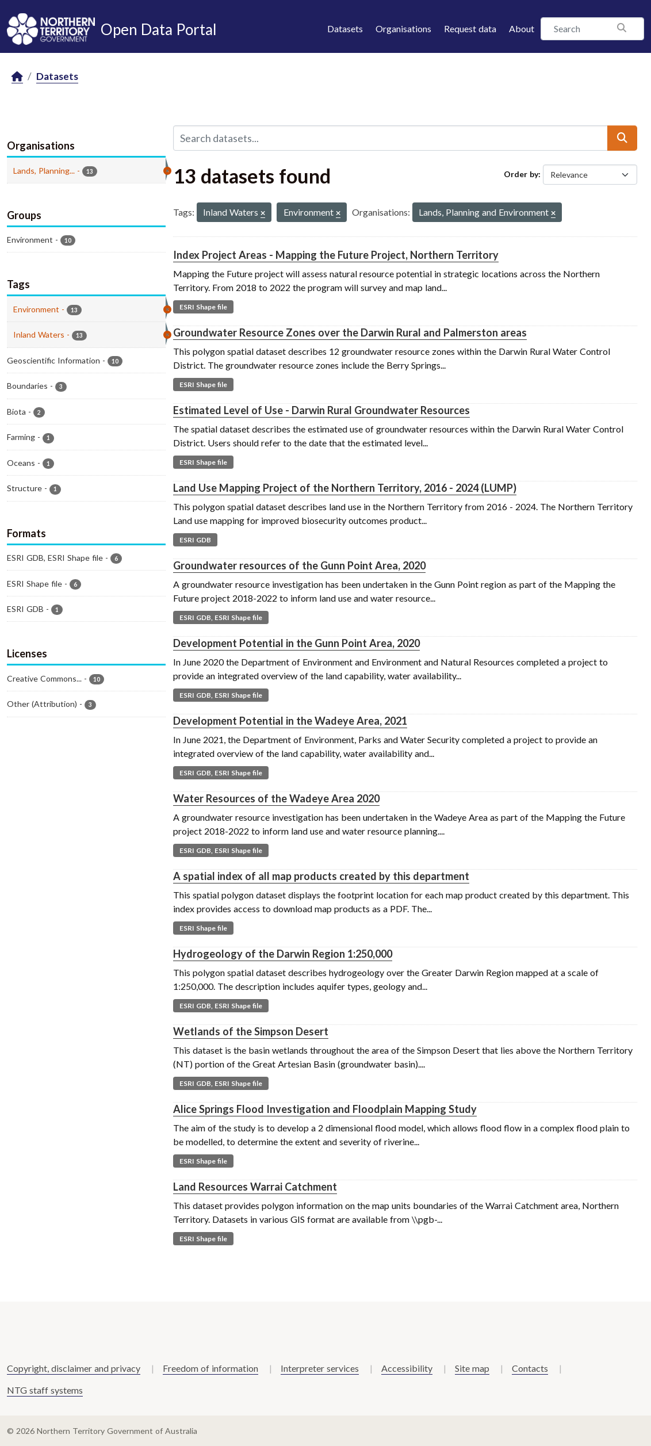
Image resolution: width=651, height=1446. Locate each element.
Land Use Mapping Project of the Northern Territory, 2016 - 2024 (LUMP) (344, 487)
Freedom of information (210, 1368)
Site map (472, 1368)
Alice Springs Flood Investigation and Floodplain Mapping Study (325, 1109)
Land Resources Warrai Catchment (255, 1186)
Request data (470, 28)
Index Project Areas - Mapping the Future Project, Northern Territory (336, 254)
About (521, 28)
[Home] (17, 76)
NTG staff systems (45, 1389)
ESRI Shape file (203, 307)
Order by (521, 174)
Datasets (345, 28)
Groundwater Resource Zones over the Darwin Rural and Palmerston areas (350, 332)
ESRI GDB (195, 539)
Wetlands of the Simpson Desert (250, 1031)
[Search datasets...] (390, 138)
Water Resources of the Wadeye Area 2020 (276, 798)
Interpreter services (320, 1368)
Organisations (403, 28)
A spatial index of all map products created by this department (321, 876)
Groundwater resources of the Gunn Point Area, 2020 (299, 565)
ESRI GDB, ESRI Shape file (220, 617)
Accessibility (406, 1368)
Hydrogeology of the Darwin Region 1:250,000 (282, 953)
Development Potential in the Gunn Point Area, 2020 (296, 643)
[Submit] (622, 138)
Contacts (530, 1368)
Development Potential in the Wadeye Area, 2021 (290, 720)
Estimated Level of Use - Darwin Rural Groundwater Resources (321, 410)
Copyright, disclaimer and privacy (73, 1368)
